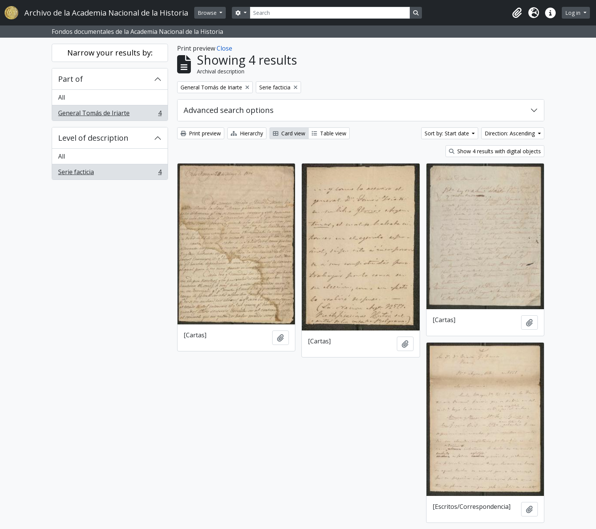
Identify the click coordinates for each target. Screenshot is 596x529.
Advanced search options (229, 110)
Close (224, 48)
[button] (517, 13)
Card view (289, 133)
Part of (70, 79)
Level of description (93, 138)
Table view (329, 133)
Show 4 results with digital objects (495, 151)
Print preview (201, 133)
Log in (573, 12)
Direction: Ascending (510, 133)
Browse (208, 12)
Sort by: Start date (448, 133)
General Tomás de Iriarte (110, 114)
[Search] (330, 13)
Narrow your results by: (110, 53)
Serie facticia (110, 173)
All (61, 97)
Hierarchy (247, 133)
